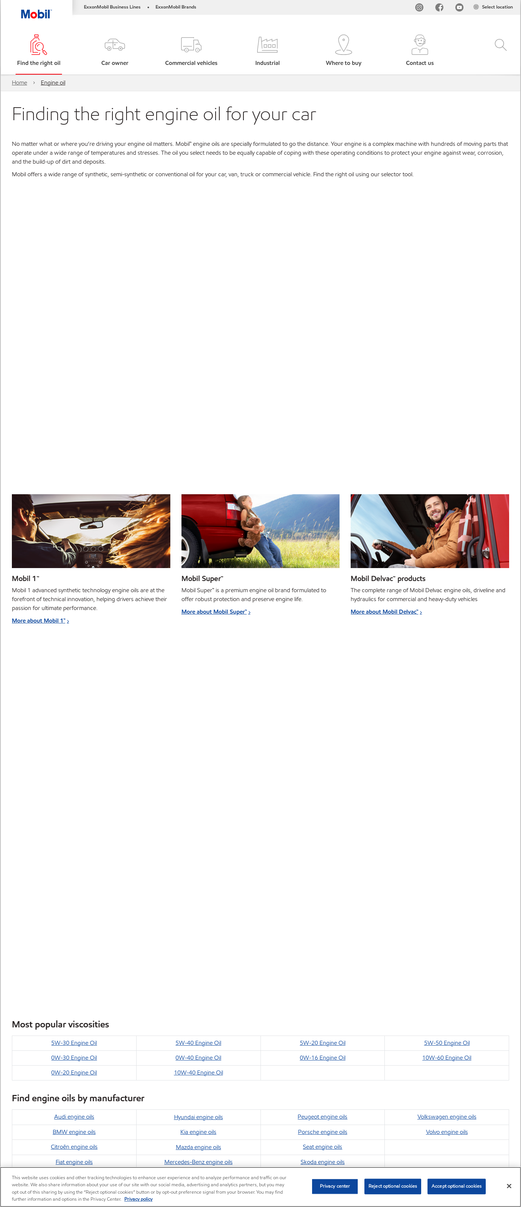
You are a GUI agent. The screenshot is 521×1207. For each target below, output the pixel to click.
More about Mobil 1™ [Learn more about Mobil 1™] (38, 620)
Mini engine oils (198, 795)
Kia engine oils (198, 750)
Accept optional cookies (457, 1186)
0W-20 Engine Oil (74, 691)
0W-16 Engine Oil (322, 676)
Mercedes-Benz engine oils (198, 780)
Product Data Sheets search (239, 1134)
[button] (115, 51)
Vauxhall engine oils (322, 810)
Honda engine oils (74, 810)
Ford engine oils (74, 795)
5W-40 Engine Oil (198, 661)
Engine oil (53, 82)
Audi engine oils (74, 735)
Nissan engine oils (198, 810)
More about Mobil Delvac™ (384, 612)
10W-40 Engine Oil (198, 691)
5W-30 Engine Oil (74, 661)
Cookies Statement (132, 1134)
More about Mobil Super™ (214, 612)
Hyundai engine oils (198, 735)
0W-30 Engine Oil (74, 676)
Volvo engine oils (447, 750)
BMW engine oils (74, 750)
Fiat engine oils (74, 780)
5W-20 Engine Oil (322, 661)
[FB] (439, 8)
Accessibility (181, 1134)
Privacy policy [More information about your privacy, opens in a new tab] (138, 1199)
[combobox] (434, 1135)
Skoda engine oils (323, 780)
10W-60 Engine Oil (446, 676)
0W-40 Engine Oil (198, 676)
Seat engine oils (322, 765)
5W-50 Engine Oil (447, 661)
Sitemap (22, 1134)
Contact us (85, 1134)
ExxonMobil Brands (175, 7)
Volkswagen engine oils (446, 735)
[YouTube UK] (459, 8)
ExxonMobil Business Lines (112, 7)
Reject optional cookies (392, 1186)
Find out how (29, 954)
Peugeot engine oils (322, 735)
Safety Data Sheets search (313, 1134)
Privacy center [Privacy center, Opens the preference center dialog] (335, 1186)
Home (19, 82)
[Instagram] (419, 8)
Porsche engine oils (322, 750)
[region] (260, 1187)
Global (52, 1134)
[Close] (509, 1186)
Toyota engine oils (322, 795)
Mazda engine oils (198, 766)
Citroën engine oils (74, 765)
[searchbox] (427, 1135)
